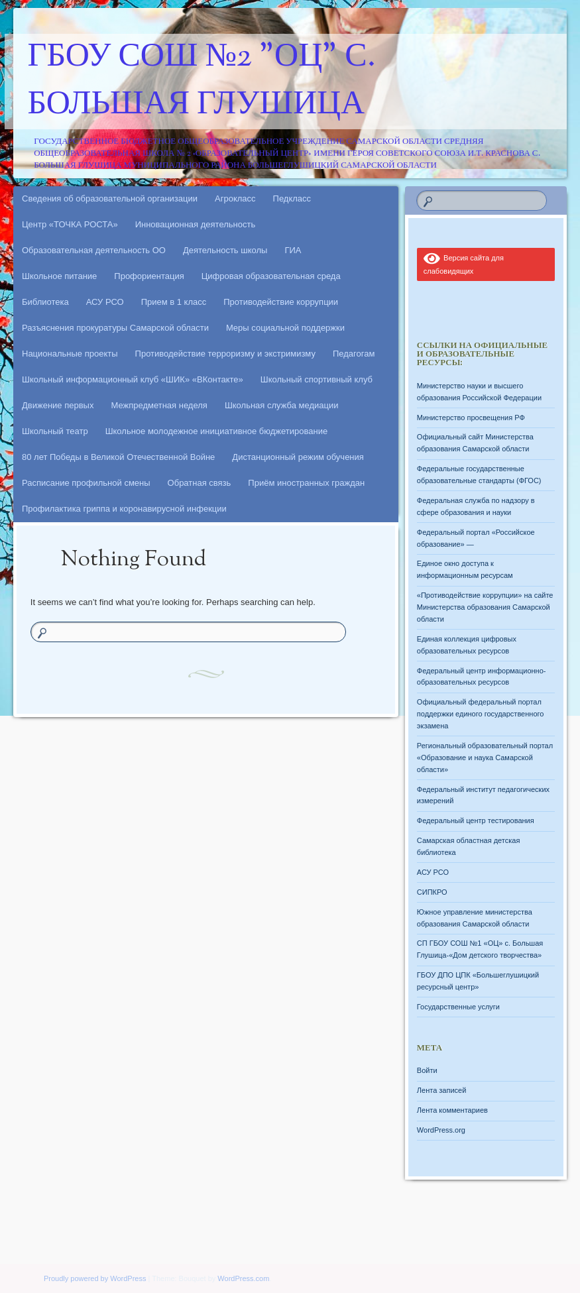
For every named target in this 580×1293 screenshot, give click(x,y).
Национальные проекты (70, 354)
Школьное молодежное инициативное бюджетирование (216, 431)
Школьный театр (55, 431)
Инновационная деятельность (195, 224)
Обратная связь (199, 483)
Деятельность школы (225, 250)
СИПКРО (432, 892)
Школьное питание (59, 276)
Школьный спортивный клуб (317, 379)
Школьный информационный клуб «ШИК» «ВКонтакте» (132, 379)
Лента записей (442, 1090)
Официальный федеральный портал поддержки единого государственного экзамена (480, 714)
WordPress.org (441, 1130)
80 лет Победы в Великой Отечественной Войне (118, 457)
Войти (427, 1070)
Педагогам (354, 354)
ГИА (292, 250)
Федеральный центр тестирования (475, 820)
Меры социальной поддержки (285, 328)
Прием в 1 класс (174, 302)
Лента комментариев (452, 1110)
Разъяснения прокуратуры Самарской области (115, 328)
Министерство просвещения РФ (471, 418)
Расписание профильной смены (86, 483)
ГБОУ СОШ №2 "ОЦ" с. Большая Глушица (202, 81)
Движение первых (57, 405)
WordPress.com (243, 1278)
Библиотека (45, 302)
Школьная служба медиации (282, 405)
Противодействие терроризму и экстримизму (225, 354)
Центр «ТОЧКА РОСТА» (70, 224)
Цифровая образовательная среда (271, 276)
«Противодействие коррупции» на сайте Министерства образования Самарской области (485, 607)
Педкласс (292, 198)
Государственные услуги (458, 1007)
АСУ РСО (105, 302)
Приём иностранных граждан (306, 483)
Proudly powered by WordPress (95, 1278)
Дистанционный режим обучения (298, 457)
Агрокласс (235, 198)
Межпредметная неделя (159, 405)
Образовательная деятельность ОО (94, 250)
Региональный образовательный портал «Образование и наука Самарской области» (485, 757)
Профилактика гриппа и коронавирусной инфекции (124, 509)
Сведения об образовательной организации (110, 198)
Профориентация (149, 276)
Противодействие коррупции (280, 302)
